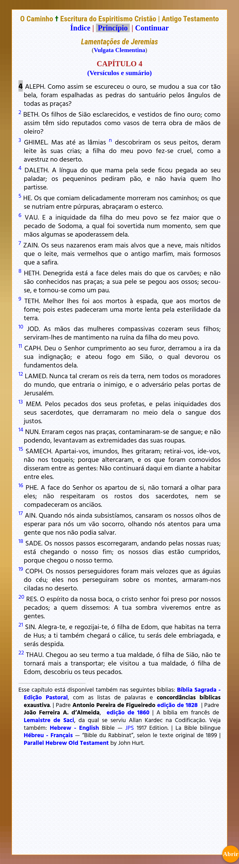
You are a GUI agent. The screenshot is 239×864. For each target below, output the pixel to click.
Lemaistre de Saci (49, 719)
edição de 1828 (177, 704)
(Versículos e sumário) (119, 73)
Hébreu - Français (48, 734)
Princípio (112, 28)
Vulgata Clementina (119, 50)
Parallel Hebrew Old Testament (66, 742)
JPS (129, 727)
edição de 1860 (128, 712)
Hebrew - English (74, 727)
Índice (80, 28)
